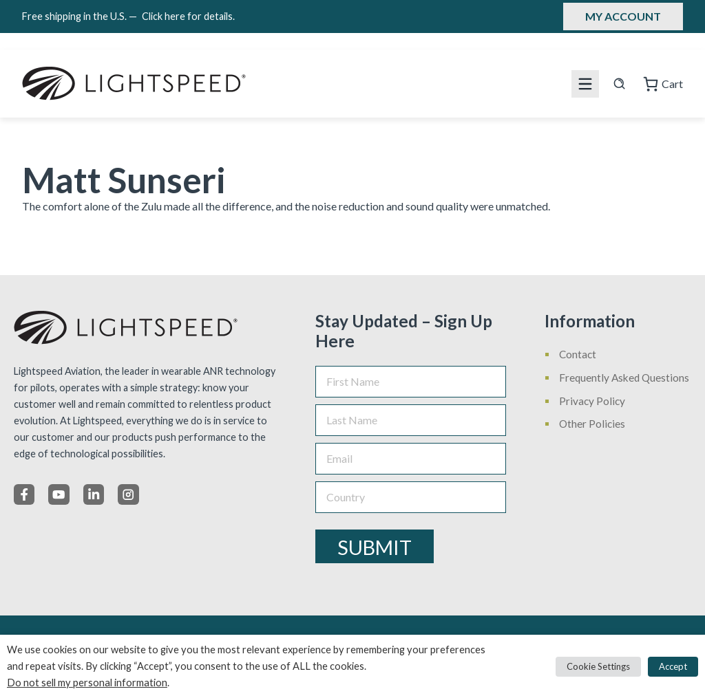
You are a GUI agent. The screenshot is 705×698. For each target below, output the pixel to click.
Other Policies (592, 423)
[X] (58, 494)
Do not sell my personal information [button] (87, 682)
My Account (623, 16)
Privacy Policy (592, 401)
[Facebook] (24, 494)
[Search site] (619, 83)
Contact (577, 354)
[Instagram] (128, 494)
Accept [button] (673, 666)
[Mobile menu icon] (585, 84)
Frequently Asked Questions (624, 377)
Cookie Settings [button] (598, 666)
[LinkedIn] (93, 494)
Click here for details (188, 16)
